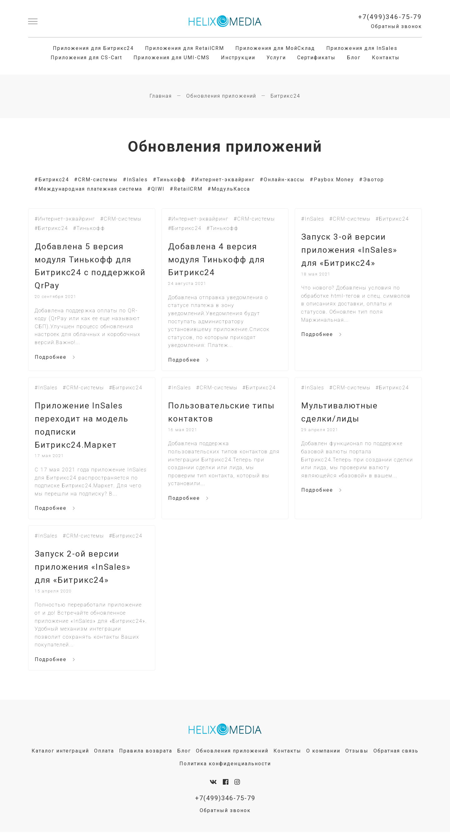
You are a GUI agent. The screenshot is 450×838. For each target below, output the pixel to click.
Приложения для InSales (362, 48)
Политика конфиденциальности (225, 769)
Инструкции (238, 58)
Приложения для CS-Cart (86, 58)
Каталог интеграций (60, 757)
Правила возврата (145, 757)
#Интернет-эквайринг (223, 180)
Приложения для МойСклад (275, 48)
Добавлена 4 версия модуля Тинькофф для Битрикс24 (218, 260)
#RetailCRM (186, 189)
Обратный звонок (396, 26)
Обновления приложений (221, 96)
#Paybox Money (332, 180)
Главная (161, 96)
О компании (323, 757)
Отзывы (356, 757)
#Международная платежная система (88, 189)
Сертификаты (316, 58)
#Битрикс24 (51, 180)
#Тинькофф (169, 180)
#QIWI (156, 189)
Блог (354, 58)
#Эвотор (371, 180)
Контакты (386, 58)
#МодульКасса (229, 189)
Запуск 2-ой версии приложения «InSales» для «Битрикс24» (85, 572)
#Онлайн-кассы (282, 180)
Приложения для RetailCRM (184, 48)
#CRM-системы (96, 180)
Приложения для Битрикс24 (93, 48)
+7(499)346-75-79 (390, 17)
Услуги (276, 58)
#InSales (135, 180)
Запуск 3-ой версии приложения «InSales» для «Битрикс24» (351, 251)
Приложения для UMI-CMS (171, 58)
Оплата (104, 757)
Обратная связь (395, 757)
